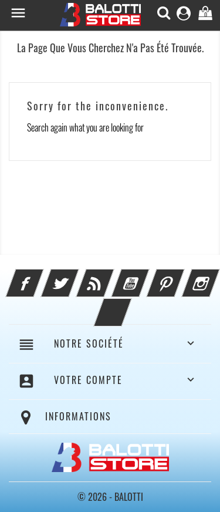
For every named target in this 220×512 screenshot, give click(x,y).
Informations (78, 416)
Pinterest (181, 276)
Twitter (75, 276)
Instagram (216, 276)
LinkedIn (128, 305)
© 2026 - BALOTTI (110, 497)
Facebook (40, 276)
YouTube (146, 276)
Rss (111, 276)
